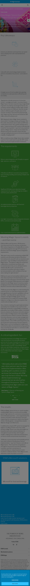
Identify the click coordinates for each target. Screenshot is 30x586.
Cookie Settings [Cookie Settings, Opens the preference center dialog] (15, 580)
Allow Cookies (15, 583)
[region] (15, 578)
